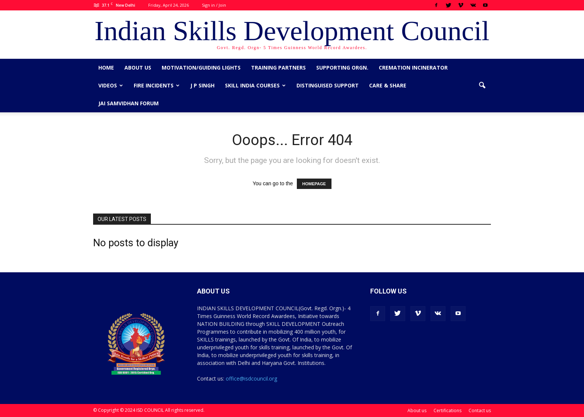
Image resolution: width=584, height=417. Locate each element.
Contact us (480, 410)
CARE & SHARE (387, 85)
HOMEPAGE (314, 184)
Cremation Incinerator (413, 67)
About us (137, 67)
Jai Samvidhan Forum (128, 103)
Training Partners (278, 67)
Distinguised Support (327, 85)
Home (106, 67)
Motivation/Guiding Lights (201, 67)
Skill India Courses (255, 85)
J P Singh (202, 85)
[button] (482, 85)
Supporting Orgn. (342, 67)
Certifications (447, 410)
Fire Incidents (157, 85)
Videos (110, 85)
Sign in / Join (214, 5)
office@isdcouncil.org (251, 378)
